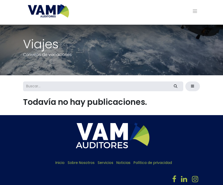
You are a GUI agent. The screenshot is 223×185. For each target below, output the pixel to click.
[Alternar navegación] (195, 11)
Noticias (123, 162)
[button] (192, 86)
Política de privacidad (153, 162)
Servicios (105, 162)
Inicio (60, 162)
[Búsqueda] (175, 86)
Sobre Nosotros (81, 162)
